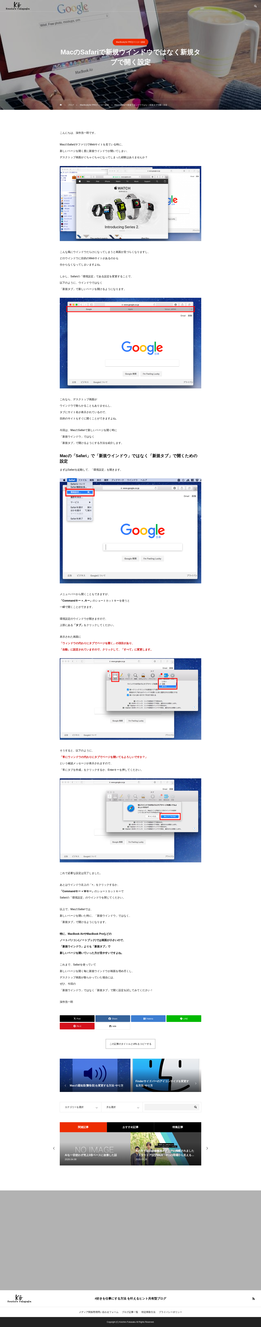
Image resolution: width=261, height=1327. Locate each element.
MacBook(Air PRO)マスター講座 (130, 42)
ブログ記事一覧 (130, 1312)
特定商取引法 (148, 1312)
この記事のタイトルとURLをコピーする (130, 1044)
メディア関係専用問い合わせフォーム (99, 1312)
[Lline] (183, 1018)
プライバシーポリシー (170, 1312)
